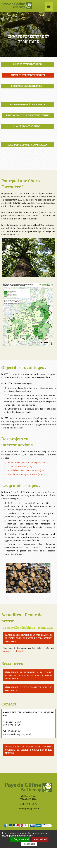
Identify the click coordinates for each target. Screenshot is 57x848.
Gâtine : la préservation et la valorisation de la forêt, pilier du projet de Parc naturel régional (28, 638)
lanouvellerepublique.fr (13, 651)
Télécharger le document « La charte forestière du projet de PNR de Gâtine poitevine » (28, 675)
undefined (40, 839)
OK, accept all (20, 839)
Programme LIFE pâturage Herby (27, 104)
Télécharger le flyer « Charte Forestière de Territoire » (28, 689)
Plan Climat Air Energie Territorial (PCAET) (26, 474)
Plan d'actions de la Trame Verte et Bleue (27, 115)
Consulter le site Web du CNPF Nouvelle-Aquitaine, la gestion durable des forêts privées (28, 749)
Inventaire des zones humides (26, 86)
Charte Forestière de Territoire (27, 75)
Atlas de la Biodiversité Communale (27, 144)
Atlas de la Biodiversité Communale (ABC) (26, 470)
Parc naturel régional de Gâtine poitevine (26, 462)
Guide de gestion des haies (27, 64)
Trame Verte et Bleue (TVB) (20, 466)
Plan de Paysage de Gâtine (26, 126)
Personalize (29, 844)
